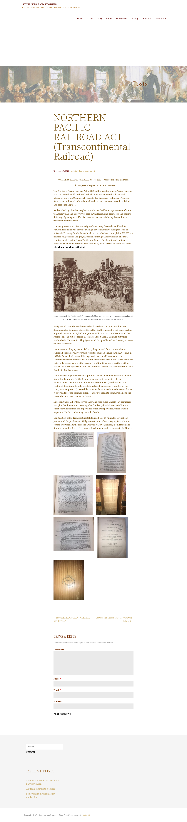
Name (57, 678)
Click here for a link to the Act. (69, 247)
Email (57, 690)
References (121, 18)
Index (109, 18)
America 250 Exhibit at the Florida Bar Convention (42, 782)
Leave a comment (87, 171)
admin (74, 171)
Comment (59, 649)
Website (58, 701)
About (90, 18)
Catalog (134, 18)
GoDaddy (87, 815)
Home (80, 18)
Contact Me (160, 18)
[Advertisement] (93, 45)
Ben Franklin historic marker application (40, 796)
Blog (99, 18)
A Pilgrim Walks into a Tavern (40, 789)
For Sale (147, 18)
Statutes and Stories (39, 4)
